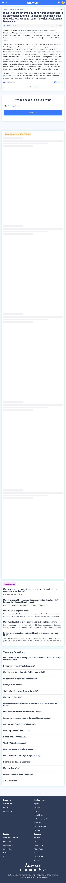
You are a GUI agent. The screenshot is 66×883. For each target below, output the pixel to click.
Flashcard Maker (8, 845)
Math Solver (7, 853)
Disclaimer (37, 853)
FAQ (4, 857)
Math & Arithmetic (19, 9)
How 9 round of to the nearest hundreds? (18, 774)
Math (11, 9)
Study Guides (7, 849)
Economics (37, 830)
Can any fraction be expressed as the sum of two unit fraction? (26, 718)
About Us (37, 838)
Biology (36, 811)
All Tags (5, 807)
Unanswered (7, 811)
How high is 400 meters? (12, 685)
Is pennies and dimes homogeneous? (17, 762)
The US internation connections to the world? (20, 691)
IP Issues (37, 860)
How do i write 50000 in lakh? (14, 737)
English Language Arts (41, 819)
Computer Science (40, 826)
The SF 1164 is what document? (14, 743)
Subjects (5, 9)
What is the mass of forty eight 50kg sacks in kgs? (22, 756)
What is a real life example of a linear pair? (19, 724)
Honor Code (7, 841)
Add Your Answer (33, 87)
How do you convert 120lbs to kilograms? (19, 666)
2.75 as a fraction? (10, 781)
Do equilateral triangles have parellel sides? (20, 678)
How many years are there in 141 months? (18, 749)
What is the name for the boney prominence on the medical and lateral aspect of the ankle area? (32, 659)
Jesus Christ (7, 76)
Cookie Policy (38, 857)
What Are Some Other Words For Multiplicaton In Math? (24, 672)
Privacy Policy (38, 849)
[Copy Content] (56, 82)
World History (38, 815)
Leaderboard (7, 804)
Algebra (36, 804)
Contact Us (37, 841)
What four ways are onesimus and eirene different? (22, 712)
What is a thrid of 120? (11, 768)
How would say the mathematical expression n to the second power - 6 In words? (31, 704)
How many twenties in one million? (16, 730)
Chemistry (37, 807)
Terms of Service (39, 845)
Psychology (37, 823)
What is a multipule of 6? (12, 697)
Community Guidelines (10, 838)
